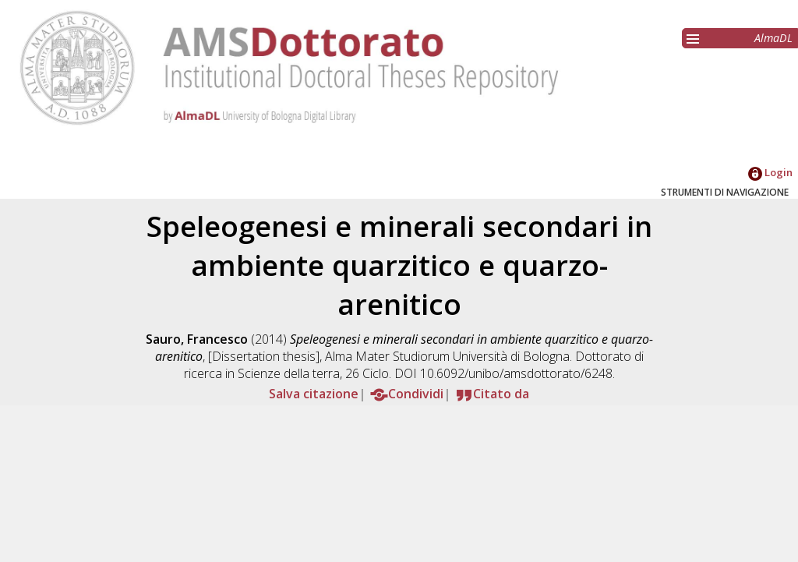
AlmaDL (773, 37)
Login (770, 172)
